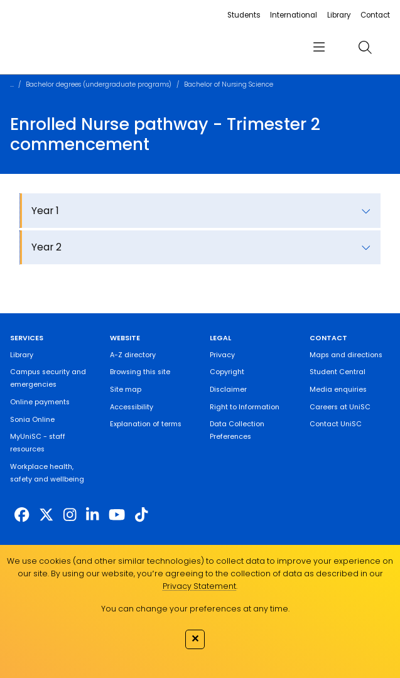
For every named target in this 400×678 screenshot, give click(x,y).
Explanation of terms (145, 424)
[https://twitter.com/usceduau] (46, 514)
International (293, 15)
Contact (375, 15)
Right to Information (244, 407)
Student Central (337, 372)
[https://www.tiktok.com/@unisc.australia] (141, 514)
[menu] (319, 47)
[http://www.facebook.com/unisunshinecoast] (21, 514)
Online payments (40, 402)
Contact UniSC (336, 424)
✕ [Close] (195, 638)
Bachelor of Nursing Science (228, 84)
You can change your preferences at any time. (195, 608)
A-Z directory (133, 355)
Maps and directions (346, 355)
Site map (125, 389)
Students (244, 15)
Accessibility (131, 407)
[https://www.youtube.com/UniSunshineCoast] (117, 514)
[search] (365, 47)
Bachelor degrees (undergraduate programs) (98, 84)
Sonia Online (32, 419)
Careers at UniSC (340, 407)
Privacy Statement (199, 586)
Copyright (227, 372)
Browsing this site (140, 372)
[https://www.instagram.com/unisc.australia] (69, 514)
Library (339, 15)
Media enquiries (338, 389)
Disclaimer (228, 389)
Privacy (222, 355)
